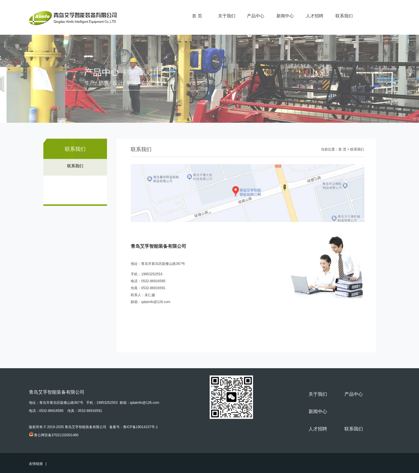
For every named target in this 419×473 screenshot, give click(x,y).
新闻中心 (285, 15)
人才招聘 (314, 15)
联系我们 (344, 15)
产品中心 (255, 15)
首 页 (197, 15)
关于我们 (226, 15)
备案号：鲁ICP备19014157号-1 (133, 427)
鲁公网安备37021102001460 (56, 435)
